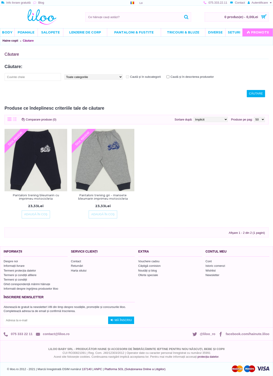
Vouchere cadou (148, 261)
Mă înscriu (121, 320)
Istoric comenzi (215, 265)
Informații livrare (14, 265)
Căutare (28, 40)
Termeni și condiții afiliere (20, 275)
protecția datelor (207, 356)
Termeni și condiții (15, 279)
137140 (87, 369)
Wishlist (211, 270)
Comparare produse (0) (41, 119)
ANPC (98, 369)
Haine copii (10, 40)
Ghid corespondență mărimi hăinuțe (27, 284)
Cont (209, 261)
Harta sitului (79, 270)
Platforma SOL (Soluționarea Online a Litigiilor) (135, 369)
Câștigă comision (149, 265)
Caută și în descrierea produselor (192, 76)
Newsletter (212, 275)
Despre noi (11, 261)
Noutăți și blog (147, 270)
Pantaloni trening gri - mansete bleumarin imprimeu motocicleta (103, 196)
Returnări (77, 265)
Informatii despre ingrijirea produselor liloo (31, 288)
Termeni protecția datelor (20, 270)
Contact (76, 261)
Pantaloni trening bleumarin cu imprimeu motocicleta (36, 196)
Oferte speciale (148, 275)
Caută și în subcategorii (145, 76)
